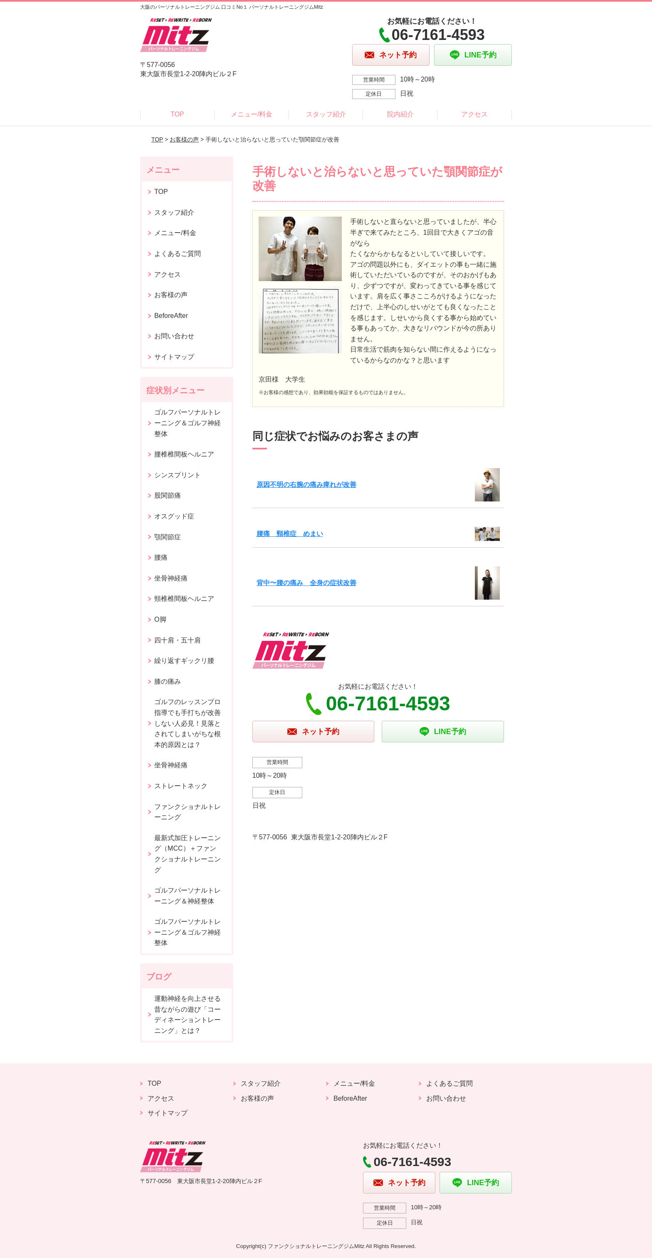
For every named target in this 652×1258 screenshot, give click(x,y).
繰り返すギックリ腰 (184, 660)
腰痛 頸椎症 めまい (290, 533)
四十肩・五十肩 (177, 640)
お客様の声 (184, 139)
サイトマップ (174, 356)
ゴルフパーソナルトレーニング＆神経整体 (187, 896)
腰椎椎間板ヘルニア (184, 454)
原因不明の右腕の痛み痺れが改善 (306, 484)
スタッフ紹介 (326, 114)
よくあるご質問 (177, 253)
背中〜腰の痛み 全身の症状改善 (306, 582)
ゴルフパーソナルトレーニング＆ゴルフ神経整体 (187, 423)
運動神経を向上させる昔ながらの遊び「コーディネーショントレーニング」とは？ (187, 1014)
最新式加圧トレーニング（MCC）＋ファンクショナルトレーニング (187, 853)
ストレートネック (180, 785)
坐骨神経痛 (171, 578)
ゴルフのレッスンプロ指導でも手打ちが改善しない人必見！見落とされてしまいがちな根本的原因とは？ (187, 723)
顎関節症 (167, 537)
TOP (177, 114)
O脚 (160, 619)
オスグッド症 (174, 516)
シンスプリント (177, 475)
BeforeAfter (171, 315)
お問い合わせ (174, 336)
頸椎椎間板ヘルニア (184, 598)
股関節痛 (167, 495)
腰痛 (161, 557)
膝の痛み (167, 681)
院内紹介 (400, 114)
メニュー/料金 (251, 114)
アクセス (474, 114)
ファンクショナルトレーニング (187, 812)
